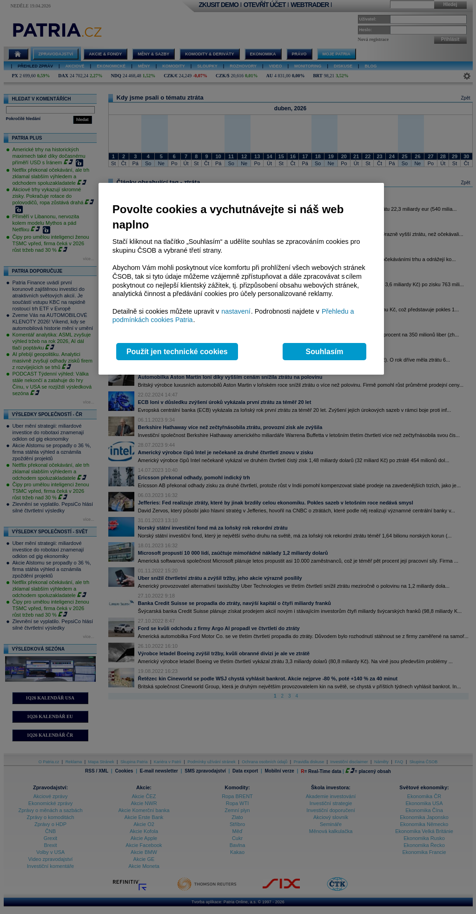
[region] (241, 279)
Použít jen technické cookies (177, 352)
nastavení (235, 311)
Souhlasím (325, 352)
